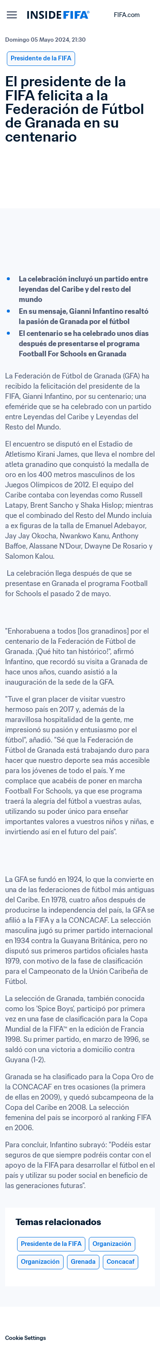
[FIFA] (58, 15)
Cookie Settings (25, 1338)
